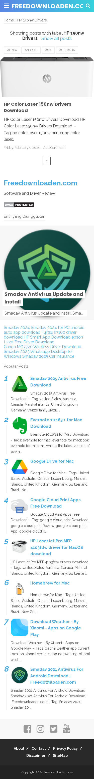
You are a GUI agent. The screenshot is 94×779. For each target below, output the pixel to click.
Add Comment (54, 148)
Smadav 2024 (17, 327)
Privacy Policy (65, 748)
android (31, 50)
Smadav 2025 (35, 356)
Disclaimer (36, 756)
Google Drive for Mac (52, 461)
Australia (67, 50)
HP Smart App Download (47, 337)
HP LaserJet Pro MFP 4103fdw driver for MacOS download (56, 547)
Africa (12, 50)
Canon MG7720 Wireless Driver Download (42, 346)
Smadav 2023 (17, 351)
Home (9, 20)
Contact (39, 748)
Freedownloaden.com (51, 6)
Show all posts (56, 38)
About (19, 748)
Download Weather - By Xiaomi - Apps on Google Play (55, 628)
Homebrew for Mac (50, 583)
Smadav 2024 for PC (50, 327)
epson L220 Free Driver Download (43, 339)
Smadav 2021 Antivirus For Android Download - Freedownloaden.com (56, 676)
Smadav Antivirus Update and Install (44, 298)
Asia (48, 50)
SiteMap (60, 756)
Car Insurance (61, 356)
